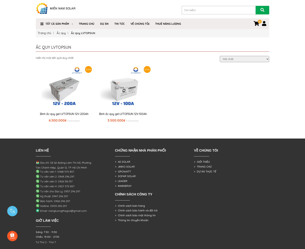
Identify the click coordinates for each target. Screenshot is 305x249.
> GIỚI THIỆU (202, 161)
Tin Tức (119, 24)
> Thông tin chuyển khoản (131, 220)
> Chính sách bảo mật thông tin (135, 215)
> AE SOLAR (122, 161)
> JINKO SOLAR (125, 166)
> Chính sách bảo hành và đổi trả (136, 210)
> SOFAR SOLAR (125, 176)
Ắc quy (61, 33)
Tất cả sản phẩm (57, 24)
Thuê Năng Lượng (168, 24)
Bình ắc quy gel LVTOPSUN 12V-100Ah (123, 114)
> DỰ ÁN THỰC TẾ (205, 171)
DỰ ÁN (104, 24)
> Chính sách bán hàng (130, 205)
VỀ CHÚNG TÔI (140, 24)
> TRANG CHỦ (203, 166)
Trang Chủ (86, 24)
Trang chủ (44, 33)
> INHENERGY (123, 185)
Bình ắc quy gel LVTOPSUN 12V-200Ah (64, 114)
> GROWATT (123, 171)
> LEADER (121, 181)
